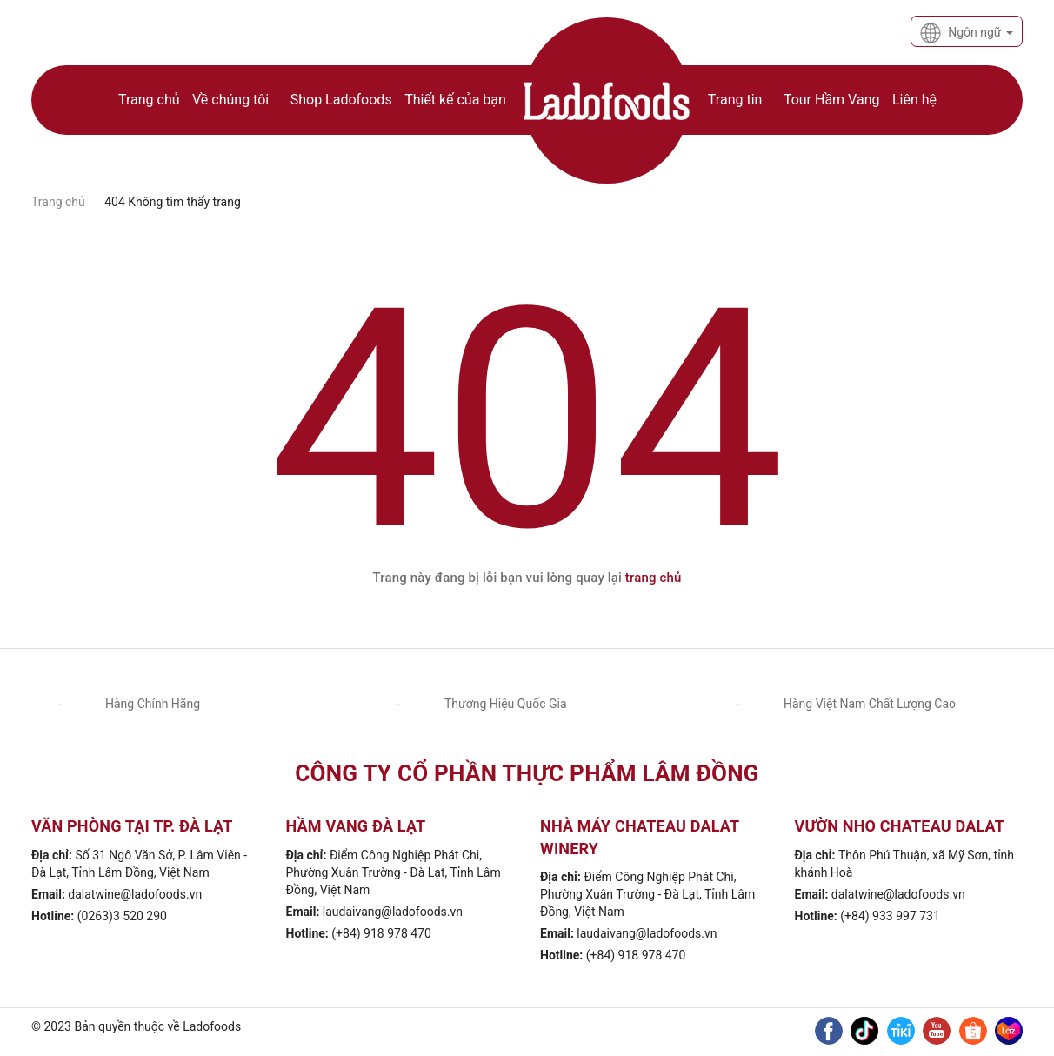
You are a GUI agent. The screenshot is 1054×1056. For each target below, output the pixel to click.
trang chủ (653, 577)
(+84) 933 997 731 (890, 916)
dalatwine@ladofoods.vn (135, 894)
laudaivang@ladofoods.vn (393, 912)
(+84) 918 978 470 (381, 933)
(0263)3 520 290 (122, 916)
